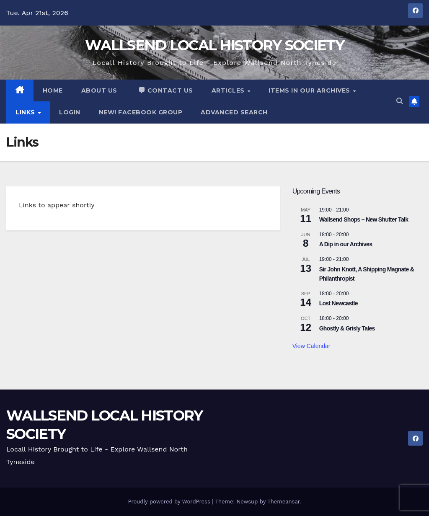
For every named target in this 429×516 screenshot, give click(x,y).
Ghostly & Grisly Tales (347, 328)
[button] (399, 101)
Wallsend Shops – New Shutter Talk (363, 219)
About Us (99, 90)
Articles (229, 90)
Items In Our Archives (310, 90)
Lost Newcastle (338, 303)
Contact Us (165, 90)
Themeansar (283, 501)
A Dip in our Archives (345, 244)
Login (69, 112)
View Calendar (311, 346)
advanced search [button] (234, 112)
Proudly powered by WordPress (170, 501)
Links (26, 112)
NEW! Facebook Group (141, 112)
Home (53, 90)
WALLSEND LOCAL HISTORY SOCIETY (214, 45)
